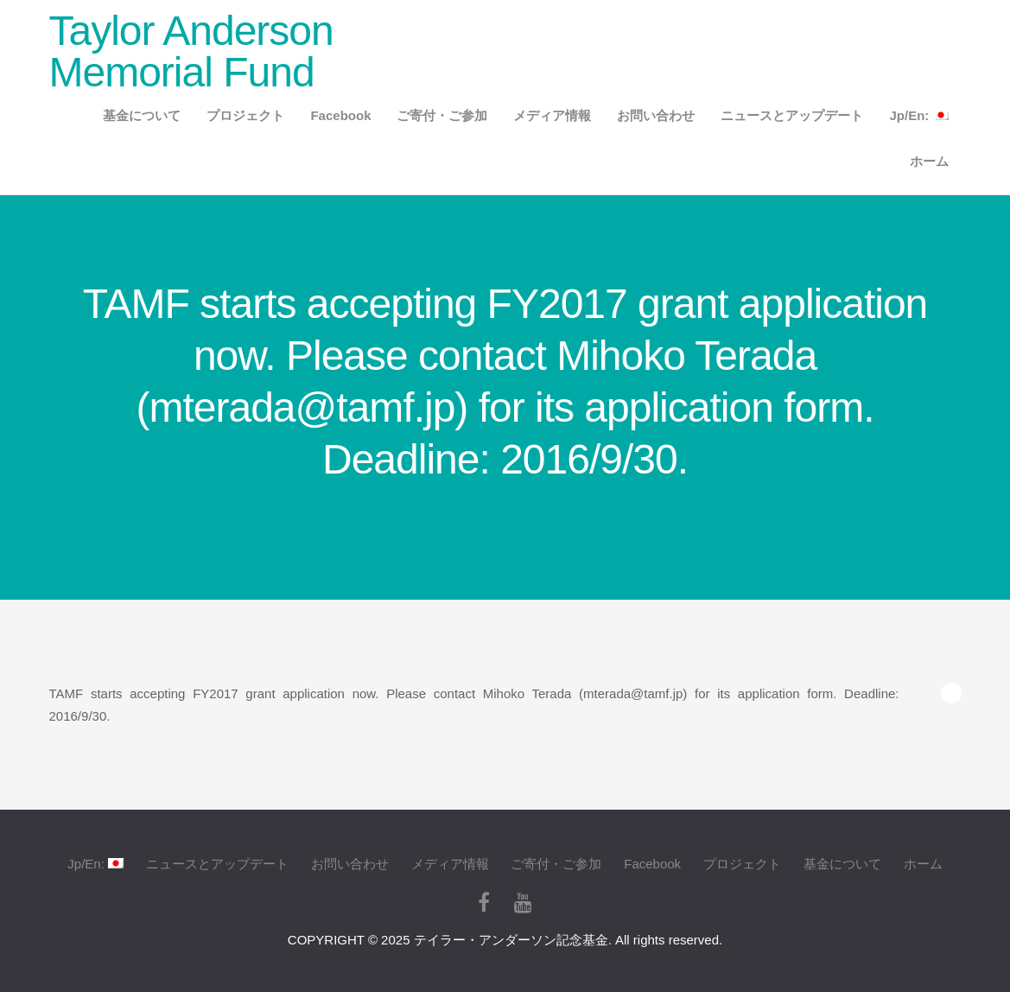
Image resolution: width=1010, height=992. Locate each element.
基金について (142, 115)
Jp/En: (918, 115)
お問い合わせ (656, 115)
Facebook (340, 115)
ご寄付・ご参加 (442, 115)
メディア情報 (552, 115)
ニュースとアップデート (792, 115)
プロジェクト (245, 115)
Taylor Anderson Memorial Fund (191, 51)
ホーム (929, 161)
